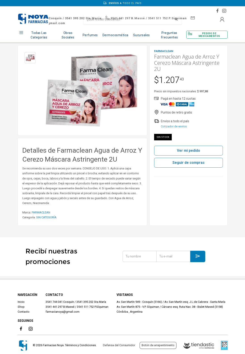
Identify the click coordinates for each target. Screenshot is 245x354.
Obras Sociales (68, 35)
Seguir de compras (188, 162)
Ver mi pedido (188, 150)
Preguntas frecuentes (169, 35)
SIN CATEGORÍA (46, 217)
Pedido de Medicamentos (209, 34)
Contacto (23, 311)
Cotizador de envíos (174, 126)
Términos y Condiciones (80, 345)
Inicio (21, 301)
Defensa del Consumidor (119, 345)
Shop (21, 306)
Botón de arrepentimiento (158, 345)
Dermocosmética (115, 35)
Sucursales (141, 35)
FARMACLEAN (41, 212)
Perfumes (90, 35)
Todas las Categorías (39, 35)
